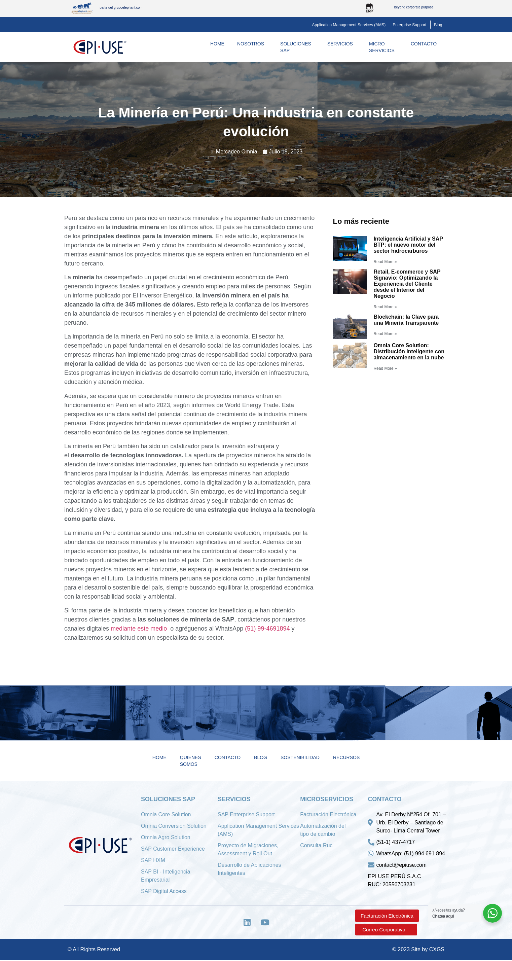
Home (217, 43)
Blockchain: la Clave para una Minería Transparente (406, 320)
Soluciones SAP (297, 47)
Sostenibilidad (300, 757)
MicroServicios (383, 47)
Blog (260, 757)
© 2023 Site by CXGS (418, 950)
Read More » (385, 261)
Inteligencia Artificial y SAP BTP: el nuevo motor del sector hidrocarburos (408, 245)
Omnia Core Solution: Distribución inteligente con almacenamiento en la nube (408, 351)
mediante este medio (140, 628)
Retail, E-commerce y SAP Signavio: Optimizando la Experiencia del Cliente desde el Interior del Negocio (406, 284)
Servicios (341, 43)
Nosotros (252, 43)
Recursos (346, 757)
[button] (349, 25)
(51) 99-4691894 (267, 628)
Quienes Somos (190, 761)
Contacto (425, 43)
